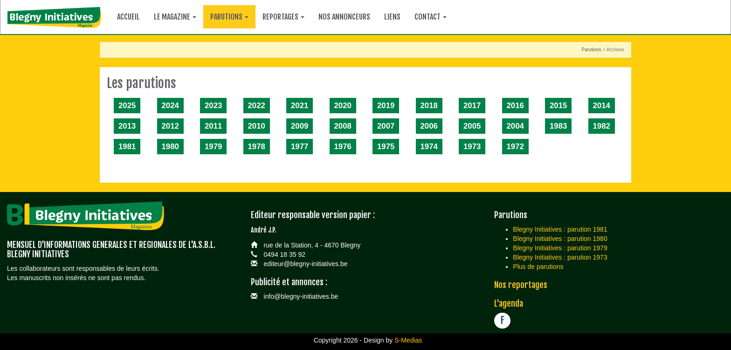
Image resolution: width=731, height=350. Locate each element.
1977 (299, 146)
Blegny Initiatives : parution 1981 (560, 229)
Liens (392, 16)
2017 (472, 105)
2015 (558, 105)
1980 (170, 146)
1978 (256, 146)
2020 (343, 105)
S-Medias (408, 340)
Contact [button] (430, 16)
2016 (515, 105)
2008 (343, 126)
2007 (385, 126)
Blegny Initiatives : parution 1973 (560, 257)
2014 (601, 105)
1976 (343, 146)
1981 (127, 146)
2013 (127, 126)
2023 (213, 105)
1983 (558, 126)
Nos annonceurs (344, 16)
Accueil (128, 16)
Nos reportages (520, 285)
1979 (213, 146)
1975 (385, 146)
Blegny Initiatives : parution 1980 (560, 238)
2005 (472, 126)
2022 (256, 105)
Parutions (591, 49)
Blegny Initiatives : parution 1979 (560, 248)
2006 (429, 126)
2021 (299, 105)
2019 (385, 105)
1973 (472, 146)
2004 (515, 126)
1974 (429, 146)
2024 (170, 105)
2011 (213, 126)
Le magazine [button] (175, 16)
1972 (515, 146)
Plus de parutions (538, 266)
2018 (429, 105)
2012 (170, 126)
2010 (256, 126)
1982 (601, 126)
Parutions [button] (229, 16)
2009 (299, 126)
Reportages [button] (283, 16)
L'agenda (508, 303)
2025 (127, 105)
